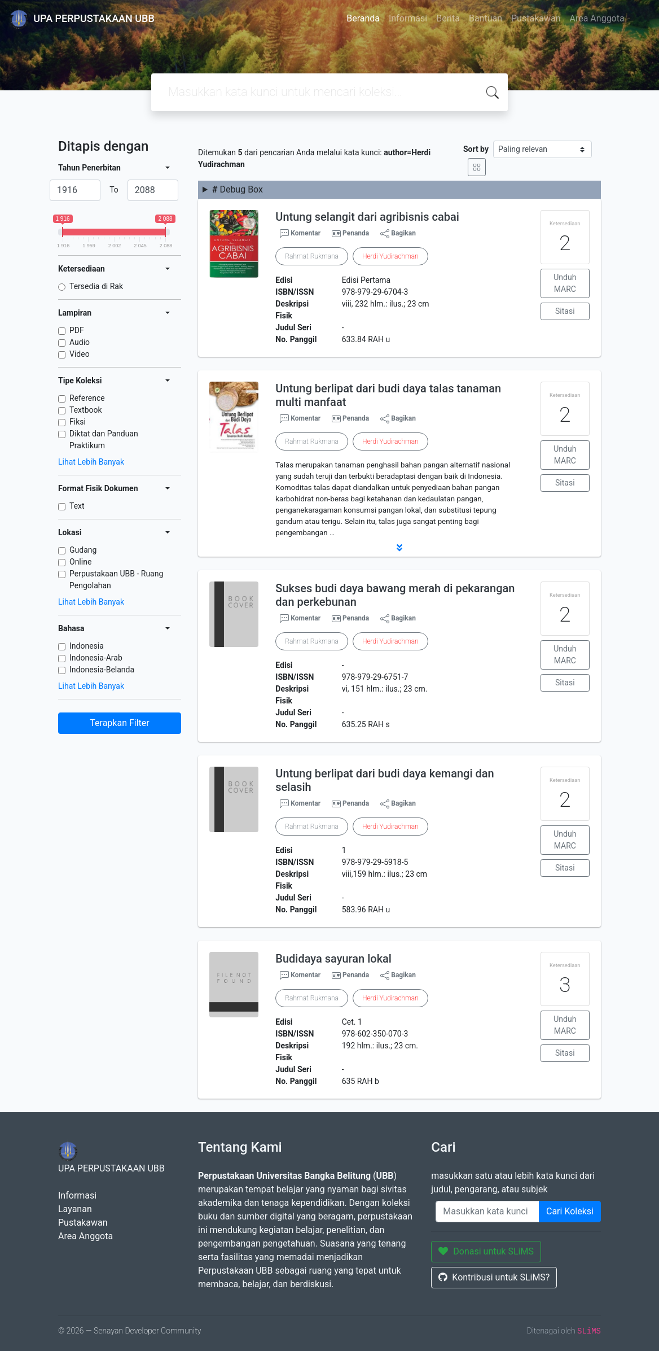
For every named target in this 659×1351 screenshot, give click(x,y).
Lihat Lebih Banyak (91, 461)
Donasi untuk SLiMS (486, 1251)
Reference (87, 398)
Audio (79, 342)
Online (80, 561)
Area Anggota (597, 18)
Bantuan (485, 18)
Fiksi (77, 421)
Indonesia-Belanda (101, 669)
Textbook (85, 409)
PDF (76, 330)
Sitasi (565, 311)
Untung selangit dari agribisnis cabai (367, 217)
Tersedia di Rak (96, 286)
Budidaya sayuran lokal (333, 958)
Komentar (300, 233)
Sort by (476, 149)
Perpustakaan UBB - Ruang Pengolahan (116, 579)
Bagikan (398, 233)
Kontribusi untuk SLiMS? (494, 1277)
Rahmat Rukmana (312, 256)
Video (79, 353)
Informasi (408, 18)
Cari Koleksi (570, 1211)
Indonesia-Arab (95, 657)
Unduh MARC (564, 283)
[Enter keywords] (487, 1211)
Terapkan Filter (119, 723)
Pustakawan (535, 18)
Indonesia (86, 645)
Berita (448, 18)
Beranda (363, 18)
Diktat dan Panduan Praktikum (103, 439)
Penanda (355, 233)
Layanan (75, 1209)
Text (77, 505)
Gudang (82, 549)
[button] (399, 548)
